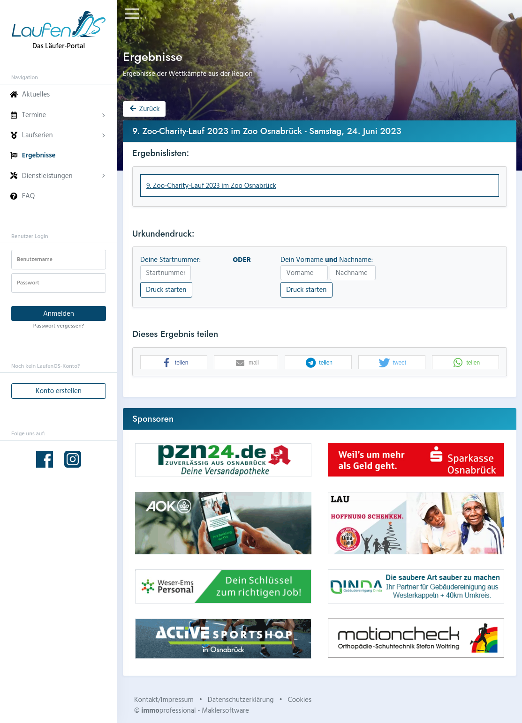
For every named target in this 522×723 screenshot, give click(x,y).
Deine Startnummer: (170, 259)
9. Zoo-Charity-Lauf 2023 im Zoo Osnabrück (211, 185)
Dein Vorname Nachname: (326, 259)
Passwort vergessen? (58, 325)
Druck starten (166, 289)
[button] (174, 363)
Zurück (144, 108)
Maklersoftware (225, 710)
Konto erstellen (59, 390)
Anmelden (58, 313)
